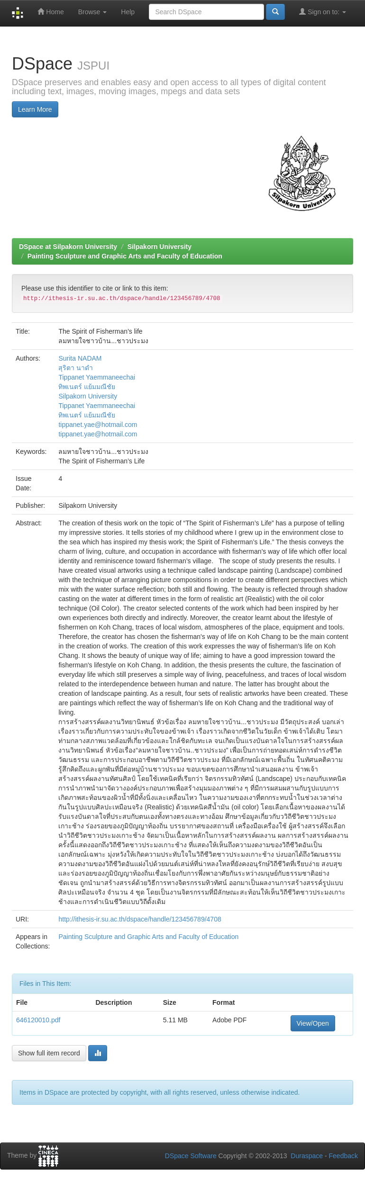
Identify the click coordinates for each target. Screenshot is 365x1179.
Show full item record (49, 1053)
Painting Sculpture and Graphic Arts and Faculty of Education (124, 256)
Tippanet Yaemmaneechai (96, 377)
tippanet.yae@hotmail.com (97, 424)
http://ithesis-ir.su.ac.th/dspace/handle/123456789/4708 (139, 919)
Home (50, 12)
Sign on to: (322, 12)
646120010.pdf (38, 1020)
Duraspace (307, 1156)
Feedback (343, 1156)
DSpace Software (191, 1156)
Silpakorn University (160, 246)
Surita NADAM (79, 358)
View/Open (313, 1023)
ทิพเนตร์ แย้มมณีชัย (86, 386)
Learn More (35, 109)
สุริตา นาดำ (75, 368)
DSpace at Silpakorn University (68, 246)
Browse (92, 12)
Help (128, 12)
